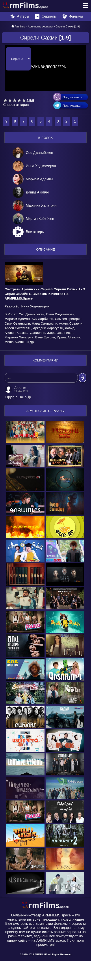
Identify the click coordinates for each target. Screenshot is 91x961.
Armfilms (20, 26)
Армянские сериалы (40, 26)
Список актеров (16, 105)
